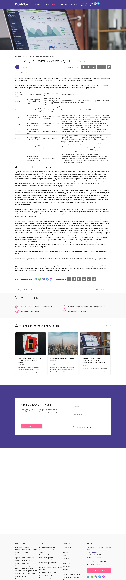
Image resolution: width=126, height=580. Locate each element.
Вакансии (66, 561)
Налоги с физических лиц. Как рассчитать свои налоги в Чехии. (30, 360)
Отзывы (65, 569)
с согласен (82, 427)
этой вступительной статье (53, 78)
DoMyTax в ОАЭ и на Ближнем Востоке (62, 359)
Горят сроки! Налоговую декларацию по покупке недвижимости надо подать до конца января (94, 361)
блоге (23, 204)
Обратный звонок (98, 570)
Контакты (73, 4)
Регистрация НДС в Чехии (29, 311)
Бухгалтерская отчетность (24, 555)
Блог (53, 4)
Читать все (105, 325)
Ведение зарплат (21, 576)
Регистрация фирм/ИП (47, 547)
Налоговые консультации (77, 311)
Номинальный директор (47, 555)
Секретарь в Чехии (45, 575)
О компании (62, 4)
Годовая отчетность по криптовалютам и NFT (36, 307)
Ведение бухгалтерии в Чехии (25, 573)
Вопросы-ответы (69, 572)
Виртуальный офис (45, 578)
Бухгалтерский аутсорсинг (24, 560)
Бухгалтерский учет (22, 563)
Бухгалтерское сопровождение (26, 571)
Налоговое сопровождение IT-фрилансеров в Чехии (87, 307)
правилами (80, 427)
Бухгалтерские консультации (25, 558)
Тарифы (38, 4)
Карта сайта (67, 566)
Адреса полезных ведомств (72, 574)
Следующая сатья (102, 290)
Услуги (46, 4)
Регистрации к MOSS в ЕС (48, 572)
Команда (66, 558)
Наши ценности (68, 550)
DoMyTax (23, 67)
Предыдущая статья (25, 290)
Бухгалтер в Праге (21, 552)
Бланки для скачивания (71, 577)
